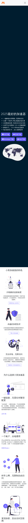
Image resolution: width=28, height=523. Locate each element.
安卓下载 (17, 134)
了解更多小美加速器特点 (14, 365)
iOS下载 (5, 134)
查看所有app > (5, 448)
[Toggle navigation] (25, 2)
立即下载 (3, 414)
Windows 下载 (8, 139)
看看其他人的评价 (14, 303)
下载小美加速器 (14, 333)
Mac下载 (21, 139)
